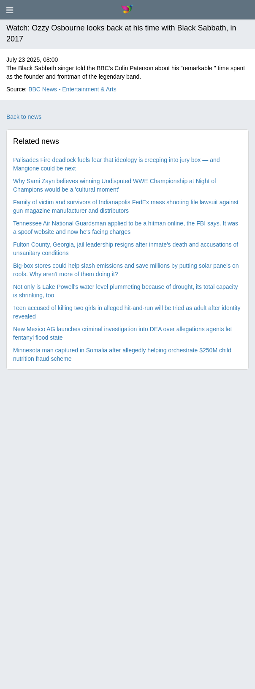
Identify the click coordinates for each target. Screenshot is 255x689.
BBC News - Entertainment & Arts (72, 89)
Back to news (23, 116)
